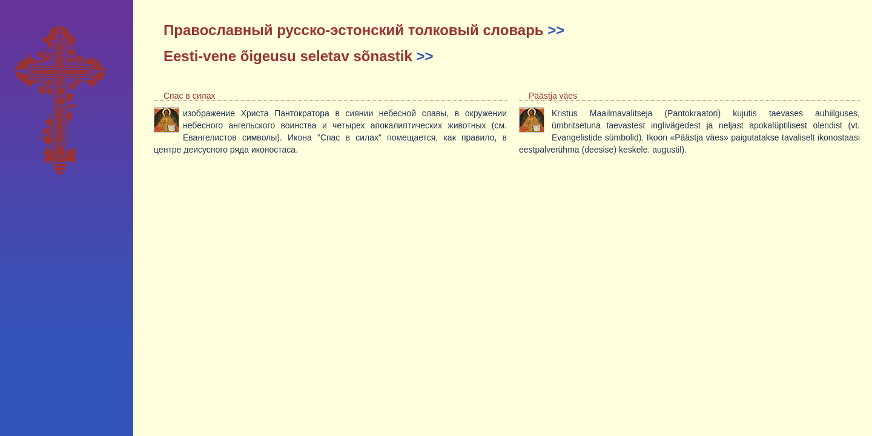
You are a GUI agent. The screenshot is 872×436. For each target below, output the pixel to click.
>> (555, 30)
